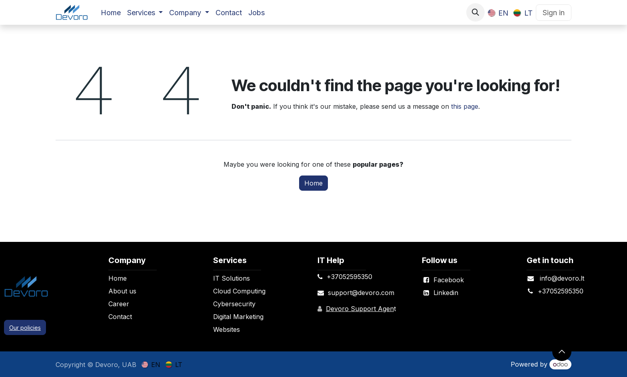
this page (464, 106)
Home (313, 183)
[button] (475, 12)
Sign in (554, 12)
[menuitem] (111, 12)
